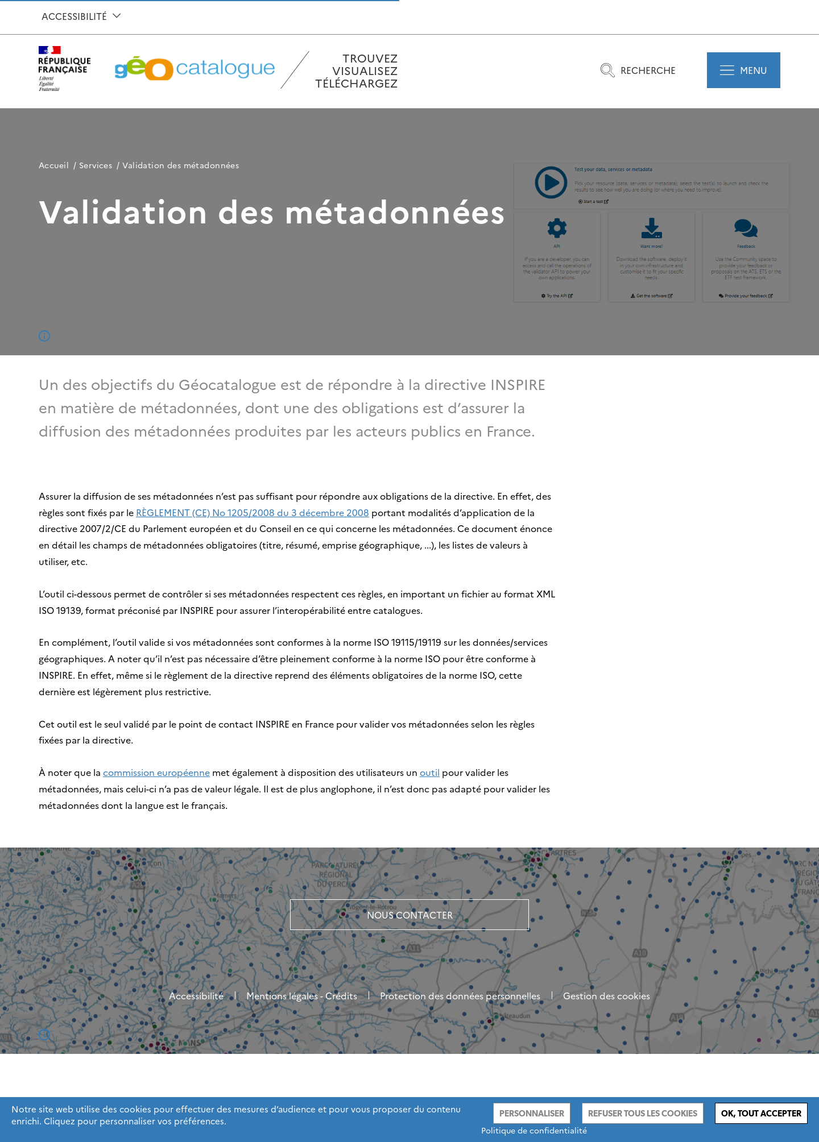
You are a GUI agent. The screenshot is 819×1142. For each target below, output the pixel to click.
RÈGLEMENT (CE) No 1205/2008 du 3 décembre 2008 (252, 512)
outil (430, 772)
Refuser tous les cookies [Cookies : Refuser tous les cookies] (642, 1113)
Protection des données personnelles (460, 995)
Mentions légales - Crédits (301, 995)
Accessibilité (81, 16)
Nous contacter (410, 914)
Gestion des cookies (606, 995)
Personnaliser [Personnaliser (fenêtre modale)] (531, 1113)
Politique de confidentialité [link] (534, 1130)
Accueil (54, 165)
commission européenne (156, 772)
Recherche (638, 70)
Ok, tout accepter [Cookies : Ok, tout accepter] (761, 1113)
